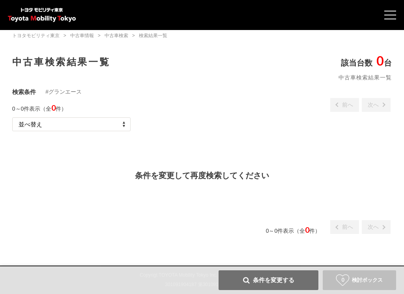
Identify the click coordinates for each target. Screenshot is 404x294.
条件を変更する (273, 280)
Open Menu (390, 15)
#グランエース (63, 92)
